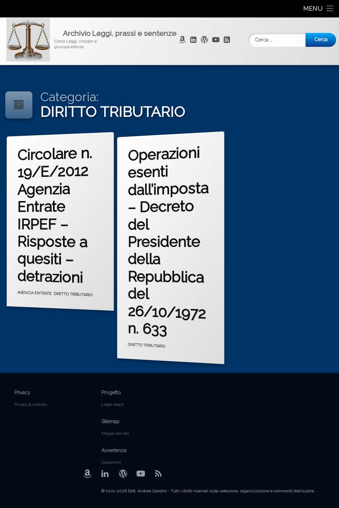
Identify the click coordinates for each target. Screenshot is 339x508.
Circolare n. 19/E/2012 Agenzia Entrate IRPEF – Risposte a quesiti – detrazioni (56, 214)
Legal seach (112, 404)
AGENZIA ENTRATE (35, 292)
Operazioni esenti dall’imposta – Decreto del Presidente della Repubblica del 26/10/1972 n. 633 (169, 239)
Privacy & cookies (30, 404)
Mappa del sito (115, 433)
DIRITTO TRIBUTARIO (73, 295)
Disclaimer (111, 462)
